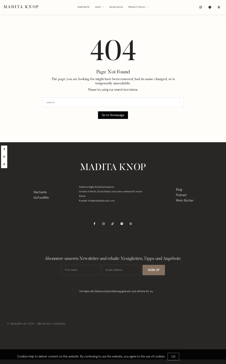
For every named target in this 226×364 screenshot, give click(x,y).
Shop (98, 8)
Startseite (83, 8)
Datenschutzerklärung (108, 296)
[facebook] (4, 149)
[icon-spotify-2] (213, 8)
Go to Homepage (113, 117)
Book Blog (116, 8)
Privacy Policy (137, 8)
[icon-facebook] (99, 227)
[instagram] (4, 157)
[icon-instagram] (206, 8)
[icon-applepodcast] (220, 8)
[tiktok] (4, 164)
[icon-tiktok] (113, 227)
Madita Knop (21, 8)
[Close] (173, 356)
